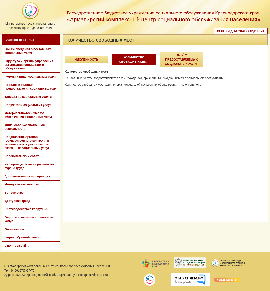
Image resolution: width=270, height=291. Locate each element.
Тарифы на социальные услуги (28, 96)
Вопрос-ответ (15, 192)
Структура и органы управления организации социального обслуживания (29, 64)
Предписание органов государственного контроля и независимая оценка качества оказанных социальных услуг (27, 142)
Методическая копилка (22, 184)
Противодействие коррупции (26, 209)
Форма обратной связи (22, 237)
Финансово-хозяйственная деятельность (25, 126)
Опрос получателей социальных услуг (29, 219)
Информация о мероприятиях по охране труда (29, 166)
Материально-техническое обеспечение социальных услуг (28, 114)
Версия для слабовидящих (241, 31)
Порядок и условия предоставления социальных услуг (31, 86)
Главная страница (19, 40)
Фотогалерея (14, 229)
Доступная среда (17, 201)
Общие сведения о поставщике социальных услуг (28, 50)
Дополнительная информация (27, 176)
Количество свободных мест (134, 59)
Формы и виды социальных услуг (30, 76)
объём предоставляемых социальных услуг (181, 59)
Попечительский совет (22, 156)
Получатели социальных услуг (28, 105)
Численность (86, 59)
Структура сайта (17, 245)
